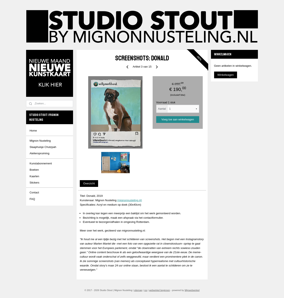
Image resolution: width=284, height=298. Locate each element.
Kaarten (34, 176)
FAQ (32, 199)
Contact (34, 192)
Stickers (34, 182)
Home (33, 130)
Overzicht (89, 183)
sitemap (138, 290)
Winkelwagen (225, 74)
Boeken (34, 169)
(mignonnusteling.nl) (129, 200)
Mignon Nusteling (40, 140)
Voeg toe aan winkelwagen (177, 119)
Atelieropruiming (39, 153)
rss (145, 290)
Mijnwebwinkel (192, 290)
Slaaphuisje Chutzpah (42, 147)
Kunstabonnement (40, 163)
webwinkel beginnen (159, 290)
